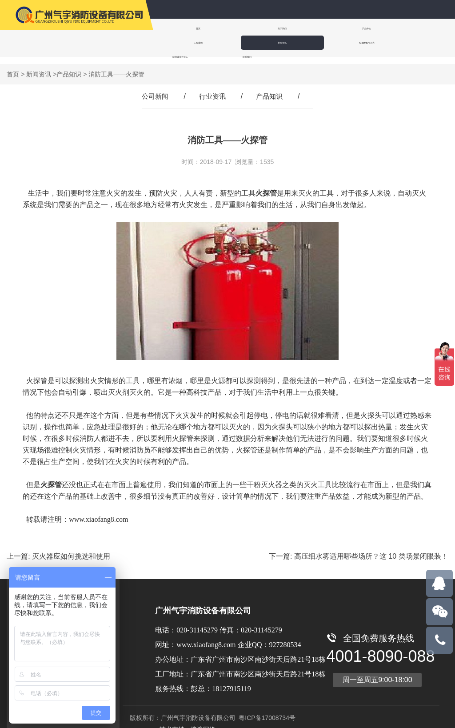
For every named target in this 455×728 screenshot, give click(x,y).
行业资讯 (212, 89)
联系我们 (293, 42)
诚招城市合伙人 (237, 42)
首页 (181, 28)
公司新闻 (153, 89)
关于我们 (235, 28)
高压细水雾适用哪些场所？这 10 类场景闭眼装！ (371, 549)
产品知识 (68, 67)
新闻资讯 (398, 28)
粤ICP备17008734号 (266, 710)
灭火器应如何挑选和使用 (71, 549)
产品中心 (289, 28)
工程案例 (344, 28)
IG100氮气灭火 (182, 42)
